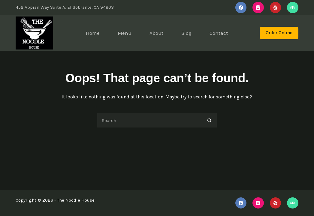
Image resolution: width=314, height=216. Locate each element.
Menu (124, 33)
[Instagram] (258, 7)
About (156, 33)
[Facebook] (241, 7)
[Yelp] (275, 7)
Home (93, 33)
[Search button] (209, 120)
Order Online (279, 32)
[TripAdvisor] (292, 7)
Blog (186, 33)
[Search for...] (149, 120)
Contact (219, 33)
